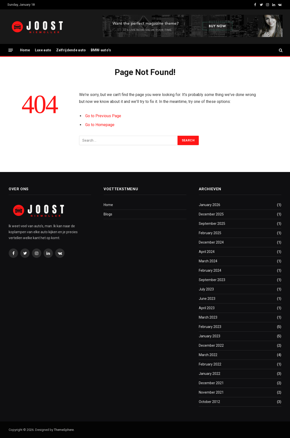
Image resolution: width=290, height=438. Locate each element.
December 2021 (211, 383)
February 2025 (210, 233)
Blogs (108, 214)
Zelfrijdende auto (71, 50)
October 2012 (209, 402)
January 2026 (209, 205)
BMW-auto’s (101, 50)
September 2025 (212, 224)
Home (25, 50)
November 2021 (211, 392)
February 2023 (210, 327)
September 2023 (212, 280)
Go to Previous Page (103, 116)
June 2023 (207, 299)
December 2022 (211, 345)
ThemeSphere (64, 430)
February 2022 (210, 364)
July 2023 (206, 289)
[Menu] (10, 50)
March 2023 (208, 317)
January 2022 (209, 374)
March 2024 (208, 261)
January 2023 (209, 336)
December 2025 (211, 214)
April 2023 (207, 308)
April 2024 (207, 252)
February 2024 (210, 270)
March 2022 (208, 355)
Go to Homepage (99, 124)
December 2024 (211, 242)
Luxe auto (43, 50)
